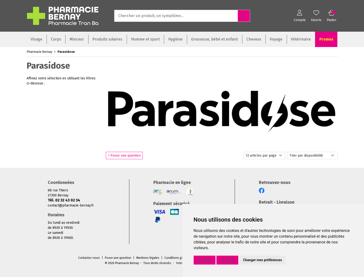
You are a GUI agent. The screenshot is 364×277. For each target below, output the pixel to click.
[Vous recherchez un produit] (176, 16)
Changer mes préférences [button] (262, 260)
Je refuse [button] (227, 260)
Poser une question (118, 257)
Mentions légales (147, 257)
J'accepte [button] (204, 260)
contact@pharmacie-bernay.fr (71, 205)
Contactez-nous (89, 257)
